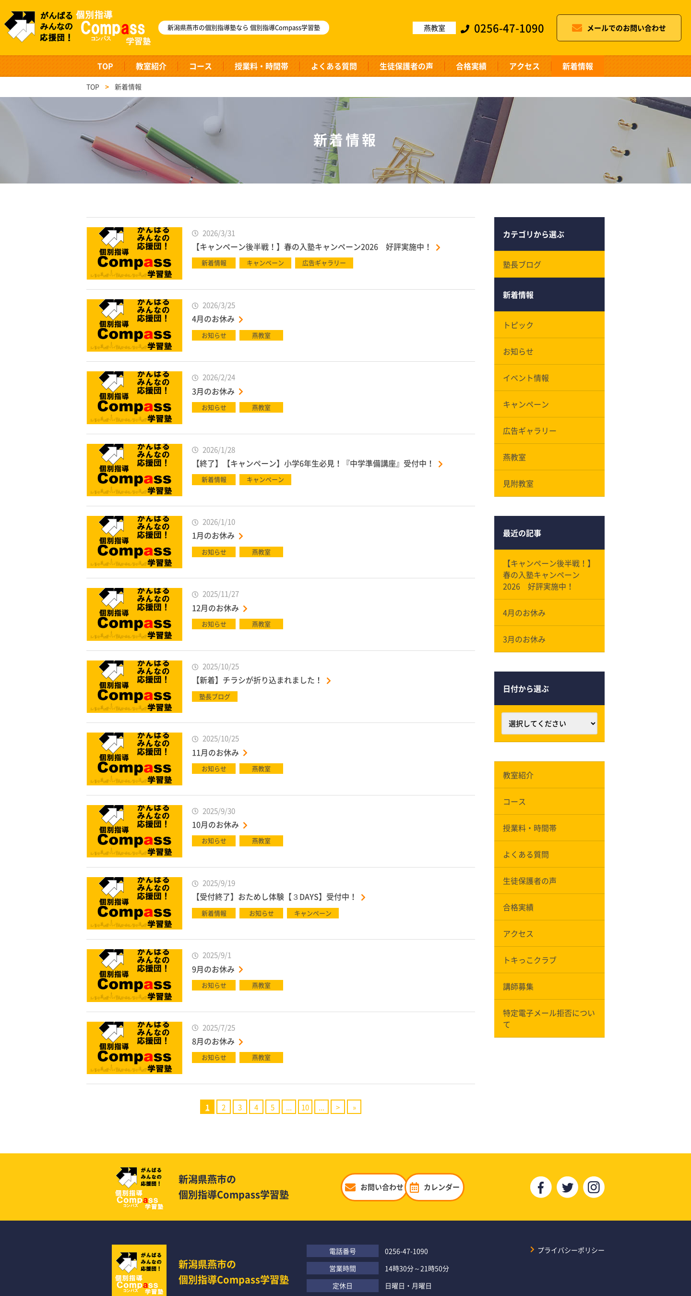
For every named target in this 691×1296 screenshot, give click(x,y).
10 (305, 1107)
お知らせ (518, 351)
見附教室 (518, 483)
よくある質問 (334, 66)
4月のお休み (213, 318)
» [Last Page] (354, 1107)
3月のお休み (213, 391)
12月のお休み (215, 607)
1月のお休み (213, 535)
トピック (518, 324)
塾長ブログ (522, 264)
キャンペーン (526, 404)
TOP (105, 66)
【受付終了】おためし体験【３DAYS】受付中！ (274, 896)
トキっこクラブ (530, 960)
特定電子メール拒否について (549, 1018)
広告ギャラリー (530, 430)
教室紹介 (151, 66)
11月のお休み (215, 752)
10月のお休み (215, 824)
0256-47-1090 (406, 1251)
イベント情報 (526, 377)
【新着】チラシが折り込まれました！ (257, 679)
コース (200, 66)
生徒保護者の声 (406, 66)
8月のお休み (213, 1041)
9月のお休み (213, 969)
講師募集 (518, 986)
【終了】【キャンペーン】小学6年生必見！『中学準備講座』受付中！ (313, 463)
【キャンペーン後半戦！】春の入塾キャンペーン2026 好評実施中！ (312, 246)
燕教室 (514, 457)
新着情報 (577, 66)
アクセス (524, 66)
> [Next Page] (338, 1107)
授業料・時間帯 (261, 66)
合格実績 (471, 66)
